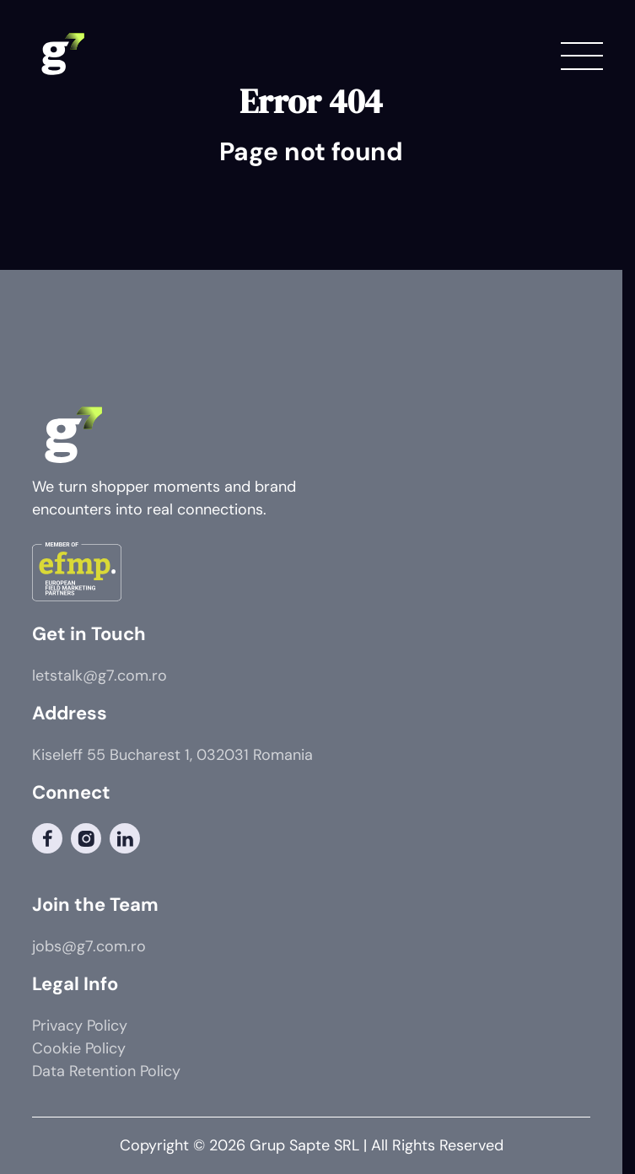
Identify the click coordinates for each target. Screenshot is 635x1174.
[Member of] (76, 575)
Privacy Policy (79, 1025)
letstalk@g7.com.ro (99, 675)
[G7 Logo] (61, 54)
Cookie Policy (79, 1048)
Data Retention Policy (106, 1071)
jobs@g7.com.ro (89, 946)
